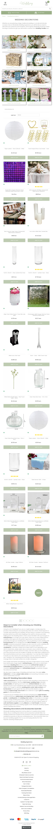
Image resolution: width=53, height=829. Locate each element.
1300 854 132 (27, 754)
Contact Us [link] (26, 799)
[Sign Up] (42, 736)
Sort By (13, 115)
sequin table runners (23, 674)
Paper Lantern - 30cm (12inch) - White (38, 438)
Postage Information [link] (26, 786)
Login (33, 748)
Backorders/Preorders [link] (26, 790)
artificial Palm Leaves (37, 665)
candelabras (7, 647)
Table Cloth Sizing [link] (26, 804)
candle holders (7, 684)
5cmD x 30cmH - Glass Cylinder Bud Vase (14, 273)
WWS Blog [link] (26, 813)
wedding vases (35, 682)
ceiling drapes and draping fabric (25, 696)
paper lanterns (42, 694)
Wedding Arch (14, 665)
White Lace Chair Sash (14, 355)
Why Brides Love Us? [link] (26, 772)
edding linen (13, 698)
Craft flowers (35, 703)
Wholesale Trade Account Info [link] (26, 775)
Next (38, 593)
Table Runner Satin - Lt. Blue (39, 479)
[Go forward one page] (32, 620)
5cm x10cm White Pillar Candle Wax (38, 231)
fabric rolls (38, 696)
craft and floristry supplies (11, 703)
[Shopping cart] (47, 3)
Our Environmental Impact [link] (26, 779)
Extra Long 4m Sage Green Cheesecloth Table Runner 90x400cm (14, 232)
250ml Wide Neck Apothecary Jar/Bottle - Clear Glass (14, 521)
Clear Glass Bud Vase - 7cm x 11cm (39, 397)
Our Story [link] (26, 770)
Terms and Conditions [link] (26, 808)
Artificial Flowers (27, 663)
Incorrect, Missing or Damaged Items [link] (26, 797)
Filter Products (9, 109)
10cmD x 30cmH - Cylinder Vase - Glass (38, 273)
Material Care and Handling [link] (26, 806)
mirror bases (26, 682)
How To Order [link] (26, 784)
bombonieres (7, 689)
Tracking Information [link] (27, 793)
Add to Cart (14, 157)
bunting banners (8, 642)
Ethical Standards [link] (26, 781)
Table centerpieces (9, 680)
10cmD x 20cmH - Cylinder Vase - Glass (14, 479)
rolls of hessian (31, 642)
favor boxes (21, 690)
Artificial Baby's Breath (29, 668)
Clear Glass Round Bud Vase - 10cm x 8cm (14, 439)
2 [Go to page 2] (23, 621)
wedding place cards (28, 687)
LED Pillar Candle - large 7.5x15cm (14, 562)
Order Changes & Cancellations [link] (26, 788)
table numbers (39, 687)
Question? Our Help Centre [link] (26, 802)
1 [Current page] (20, 621)
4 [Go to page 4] (29, 621)
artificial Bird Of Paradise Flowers (12, 666)
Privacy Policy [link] (26, 811)
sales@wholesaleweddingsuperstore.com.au (27, 751)
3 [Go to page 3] (26, 621)
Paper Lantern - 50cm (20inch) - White (14, 148)
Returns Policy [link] (26, 795)
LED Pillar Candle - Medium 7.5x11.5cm (38, 562)
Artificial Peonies (14, 668)
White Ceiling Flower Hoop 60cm (14, 604)
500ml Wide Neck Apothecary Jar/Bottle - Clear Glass (38, 521)
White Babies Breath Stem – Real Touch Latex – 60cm (14, 397)
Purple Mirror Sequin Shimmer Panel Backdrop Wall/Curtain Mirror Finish (14, 190)
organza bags (13, 690)
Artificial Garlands (34, 684)
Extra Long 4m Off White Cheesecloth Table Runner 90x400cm (38, 190)
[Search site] (50, 8)
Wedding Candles (41, 28)
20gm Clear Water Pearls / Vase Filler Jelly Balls (14, 314)
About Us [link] (26, 768)
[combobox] (24, 8)
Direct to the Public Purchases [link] (26, 777)
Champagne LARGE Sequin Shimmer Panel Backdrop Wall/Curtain (38, 314)
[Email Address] (24, 736)
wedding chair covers (26, 698)
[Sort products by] (28, 115)
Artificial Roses (7, 637)
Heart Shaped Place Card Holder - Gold (38, 148)
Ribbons (26, 703)
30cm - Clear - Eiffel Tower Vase (38, 355)
